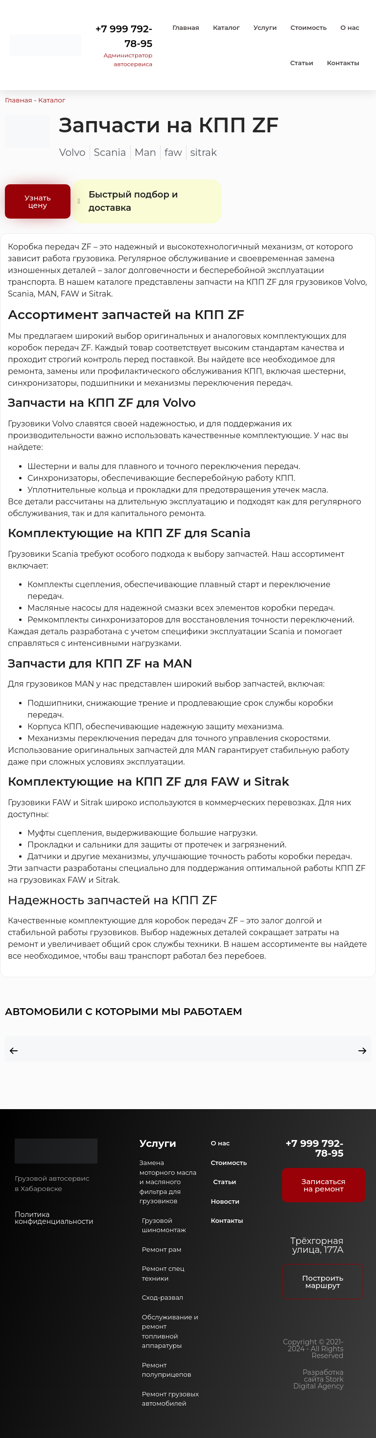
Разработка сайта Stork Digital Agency (318, 1379)
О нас (349, 27)
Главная (185, 27)
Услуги (265, 27)
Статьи (301, 63)
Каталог (226, 27)
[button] (14, 1051)
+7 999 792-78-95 (314, 1148)
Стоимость (308, 27)
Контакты (343, 63)
